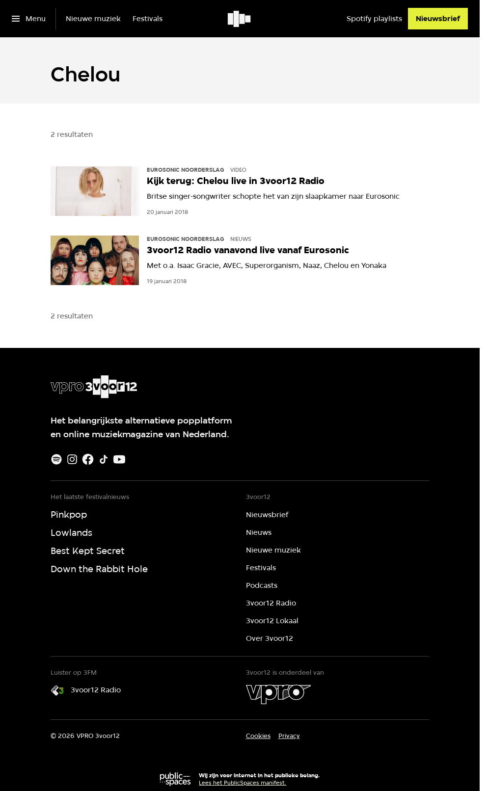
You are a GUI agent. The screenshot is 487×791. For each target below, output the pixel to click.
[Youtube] (119, 459)
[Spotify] (56, 459)
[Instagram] (72, 459)
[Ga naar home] (240, 18)
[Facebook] (88, 459)
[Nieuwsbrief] (438, 18)
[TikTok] (103, 459)
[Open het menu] (29, 18)
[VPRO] (278, 694)
